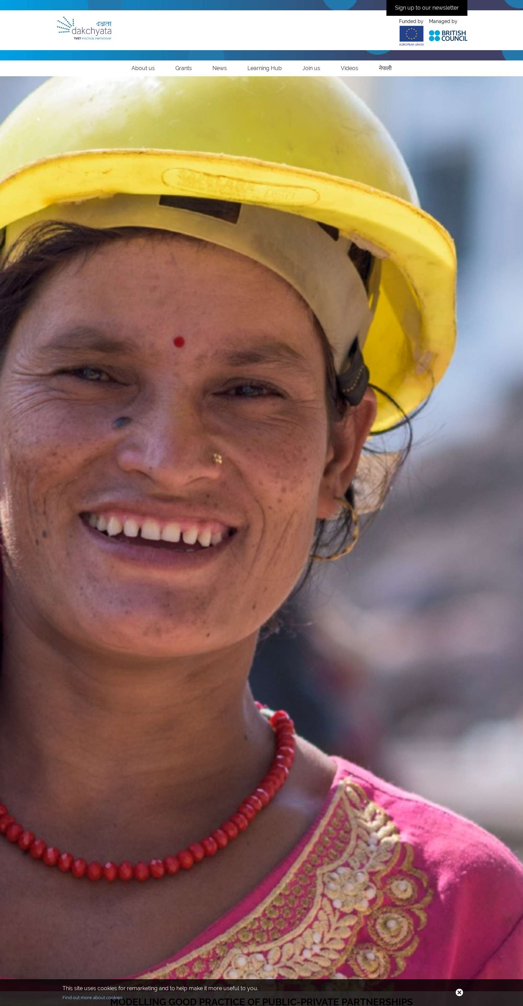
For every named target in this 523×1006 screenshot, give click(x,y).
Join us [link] (311, 68)
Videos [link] (349, 68)
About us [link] (143, 68)
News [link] (219, 68)
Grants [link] (183, 68)
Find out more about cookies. (92, 997)
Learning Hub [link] (264, 68)
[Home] (84, 27)
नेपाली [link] (385, 68)
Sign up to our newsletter (427, 7)
